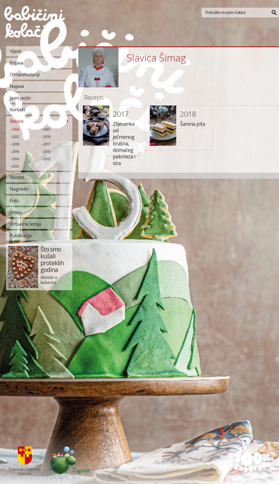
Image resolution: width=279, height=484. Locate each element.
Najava (17, 86)
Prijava (16, 62)
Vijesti (15, 51)
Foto (14, 200)
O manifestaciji (25, 74)
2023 (46, 129)
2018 (15, 144)
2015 (46, 151)
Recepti (17, 177)
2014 (15, 158)
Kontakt (17, 109)
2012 (15, 166)
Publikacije (21, 235)
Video (15, 212)
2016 (15, 151)
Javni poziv (20, 97)
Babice (16, 121)
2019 (46, 136)
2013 (46, 158)
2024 (15, 129)
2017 (46, 144)
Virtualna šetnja (25, 224)
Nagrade (19, 189)
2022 (15, 136)
